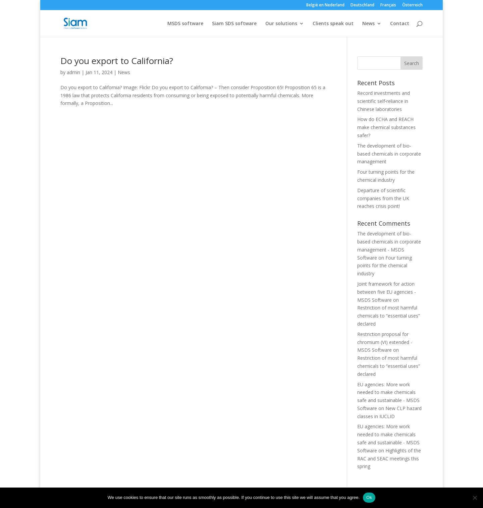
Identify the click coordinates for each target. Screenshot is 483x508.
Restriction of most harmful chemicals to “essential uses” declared (388, 315)
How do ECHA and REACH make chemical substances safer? (386, 127)
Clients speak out (333, 23)
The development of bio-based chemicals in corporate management (389, 154)
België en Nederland (325, 5)
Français (388, 5)
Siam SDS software (234, 23)
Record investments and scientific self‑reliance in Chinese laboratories (383, 101)
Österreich (412, 5)
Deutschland (362, 5)
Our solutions (281, 23)
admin (73, 72)
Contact (399, 23)
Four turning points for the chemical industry (384, 266)
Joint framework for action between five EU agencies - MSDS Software (386, 292)
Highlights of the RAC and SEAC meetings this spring (389, 458)
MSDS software (185, 23)
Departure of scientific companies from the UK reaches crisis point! (383, 198)
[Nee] (474, 497)
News (368, 23)
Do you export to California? (116, 61)
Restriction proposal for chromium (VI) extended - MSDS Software (384, 342)
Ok (369, 497)
